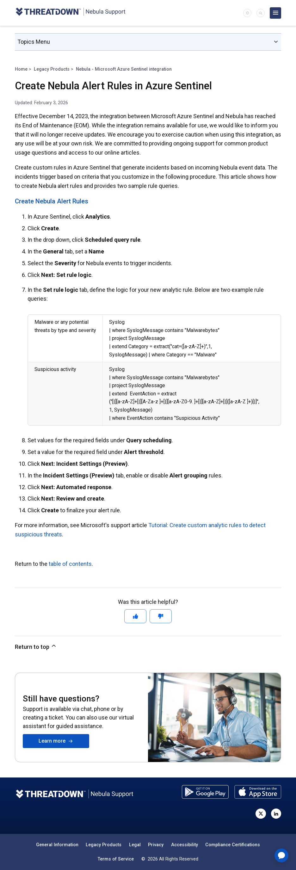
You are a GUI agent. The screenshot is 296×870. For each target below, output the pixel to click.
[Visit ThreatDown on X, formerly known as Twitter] (261, 814)
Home (21, 69)
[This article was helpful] (135, 616)
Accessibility (184, 844)
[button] (260, 13)
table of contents (70, 563)
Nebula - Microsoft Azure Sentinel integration (124, 69)
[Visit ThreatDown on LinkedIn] (276, 814)
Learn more (56, 741)
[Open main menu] (275, 13)
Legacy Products (52, 69)
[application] (281, 855)
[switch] (247, 13)
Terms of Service (116, 858)
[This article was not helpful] (161, 616)
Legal (135, 844)
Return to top (36, 646)
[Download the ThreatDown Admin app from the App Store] (257, 792)
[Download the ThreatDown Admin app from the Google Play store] (205, 792)
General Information (57, 844)
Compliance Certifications (232, 844)
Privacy (155, 844)
